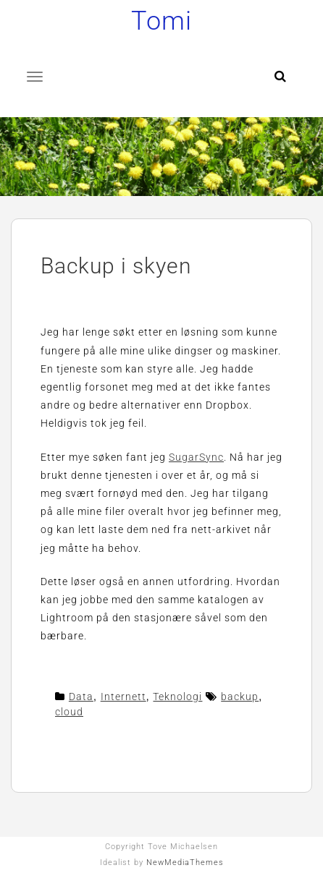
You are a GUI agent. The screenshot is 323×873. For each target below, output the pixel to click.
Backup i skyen (116, 265)
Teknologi (177, 696)
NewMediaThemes (185, 862)
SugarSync (196, 457)
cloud (69, 711)
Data (81, 696)
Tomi (161, 21)
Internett (123, 696)
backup (240, 696)
